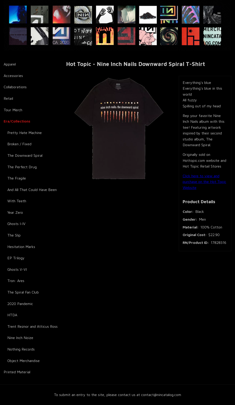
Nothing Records (21, 349)
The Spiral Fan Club (23, 292)
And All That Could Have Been (32, 190)
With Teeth (16, 201)
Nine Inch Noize (20, 338)
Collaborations (15, 87)
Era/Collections (17, 121)
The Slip (14, 235)
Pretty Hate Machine (24, 133)
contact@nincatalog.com (161, 395)
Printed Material (17, 372)
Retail (8, 98)
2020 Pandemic (20, 304)
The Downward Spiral (24, 155)
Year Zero (15, 212)
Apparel (10, 64)
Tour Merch (13, 110)
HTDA (12, 315)
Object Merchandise (23, 361)
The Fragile (16, 178)
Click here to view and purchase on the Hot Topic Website (204, 182)
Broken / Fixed (19, 144)
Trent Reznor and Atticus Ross (32, 326)
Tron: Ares (15, 281)
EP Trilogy (16, 258)
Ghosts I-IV (16, 224)
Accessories (13, 76)
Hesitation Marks (21, 247)
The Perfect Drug (22, 167)
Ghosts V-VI (17, 269)
